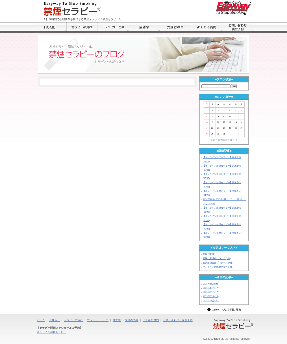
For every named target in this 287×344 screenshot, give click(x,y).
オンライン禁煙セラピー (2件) (218, 266)
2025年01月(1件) (211, 300)
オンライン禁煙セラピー (51, 332)
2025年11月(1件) (211, 283)
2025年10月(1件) (211, 288)
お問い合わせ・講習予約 (178, 320)
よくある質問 (151, 320)
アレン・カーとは (98, 320)
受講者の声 (131, 320)
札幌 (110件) (209, 254)
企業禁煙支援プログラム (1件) (218, 262)
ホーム (41, 320)
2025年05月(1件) (211, 292)
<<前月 (214, 140)
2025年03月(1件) (211, 296)
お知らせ (54, 320)
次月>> (233, 140)
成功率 (117, 320)
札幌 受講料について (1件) (217, 258)
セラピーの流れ (73, 320)
